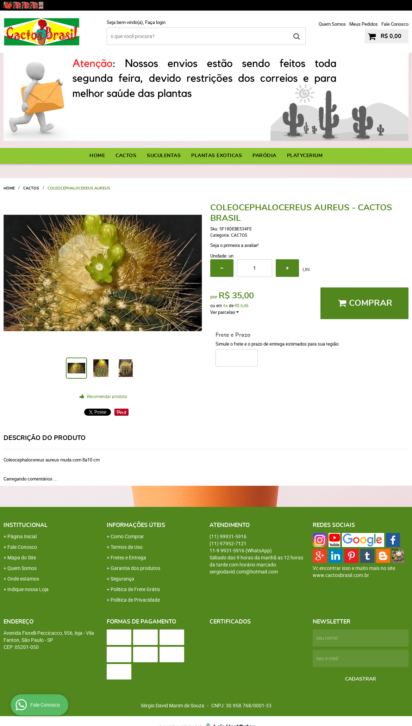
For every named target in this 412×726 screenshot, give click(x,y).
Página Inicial (22, 536)
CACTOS (126, 155)
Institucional (26, 525)
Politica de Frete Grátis (135, 589)
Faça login (155, 22)
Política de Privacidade (135, 599)
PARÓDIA (264, 155)
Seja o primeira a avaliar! (234, 245)
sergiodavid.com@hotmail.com (244, 571)
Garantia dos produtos (135, 568)
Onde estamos (23, 578)
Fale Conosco (394, 24)
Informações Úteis (136, 525)
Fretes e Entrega (128, 557)
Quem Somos (332, 24)
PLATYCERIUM (305, 155)
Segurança (122, 578)
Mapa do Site (21, 557)
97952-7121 (329, 5)
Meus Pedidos (363, 24)
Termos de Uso (127, 547)
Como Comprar (127, 536)
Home (97, 155)
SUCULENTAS (164, 155)
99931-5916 (270, 5)
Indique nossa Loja (28, 589)
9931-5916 (387, 5)
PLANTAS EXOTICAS (216, 155)
